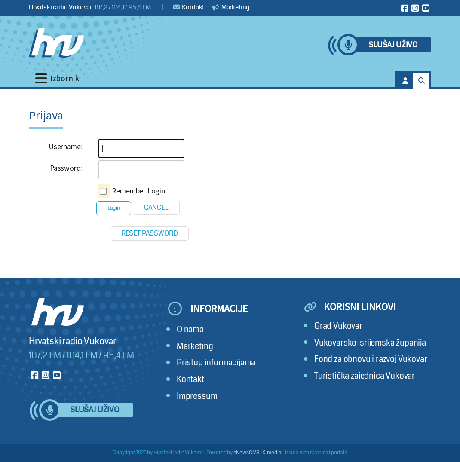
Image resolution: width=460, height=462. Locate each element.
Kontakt (189, 7)
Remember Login (138, 191)
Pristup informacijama (216, 362)
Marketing (231, 7)
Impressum (197, 396)
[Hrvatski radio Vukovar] (56, 43)
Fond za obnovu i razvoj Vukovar (370, 359)
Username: (65, 146)
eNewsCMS (246, 452)
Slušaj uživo (392, 45)
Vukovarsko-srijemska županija (370, 343)
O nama (190, 329)
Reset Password (149, 233)
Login (113, 208)
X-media (272, 452)
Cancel (156, 207)
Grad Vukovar (338, 326)
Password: (66, 168)
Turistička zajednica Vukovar (364, 376)
